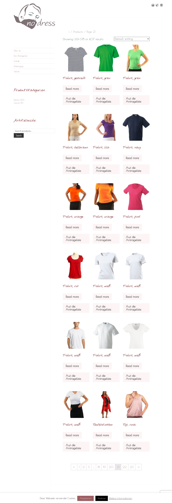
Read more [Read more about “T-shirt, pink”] (132, 227)
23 (132, 467)
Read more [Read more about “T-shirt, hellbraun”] (72, 158)
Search (19, 135)
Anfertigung (18, 66)
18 (99, 467)
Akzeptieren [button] (85, 498)
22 (125, 467)
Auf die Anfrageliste (73, 100)
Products (78, 31)
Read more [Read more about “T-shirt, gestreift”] (72, 88)
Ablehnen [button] (101, 498)
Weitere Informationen (120, 498)
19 (104, 467)
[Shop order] (132, 39)
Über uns (17, 50)
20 (111, 467)
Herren (17, 103)
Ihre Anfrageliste (20, 56)
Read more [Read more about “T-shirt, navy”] (132, 158)
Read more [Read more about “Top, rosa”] (132, 435)
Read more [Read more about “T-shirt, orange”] (72, 227)
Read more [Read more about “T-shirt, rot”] (72, 296)
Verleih (16, 71)
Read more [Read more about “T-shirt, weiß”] (102, 296)
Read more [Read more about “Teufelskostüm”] (102, 435)
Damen (16, 100)
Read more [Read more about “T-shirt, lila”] (102, 158)
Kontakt (16, 61)
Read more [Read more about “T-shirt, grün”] (102, 88)
